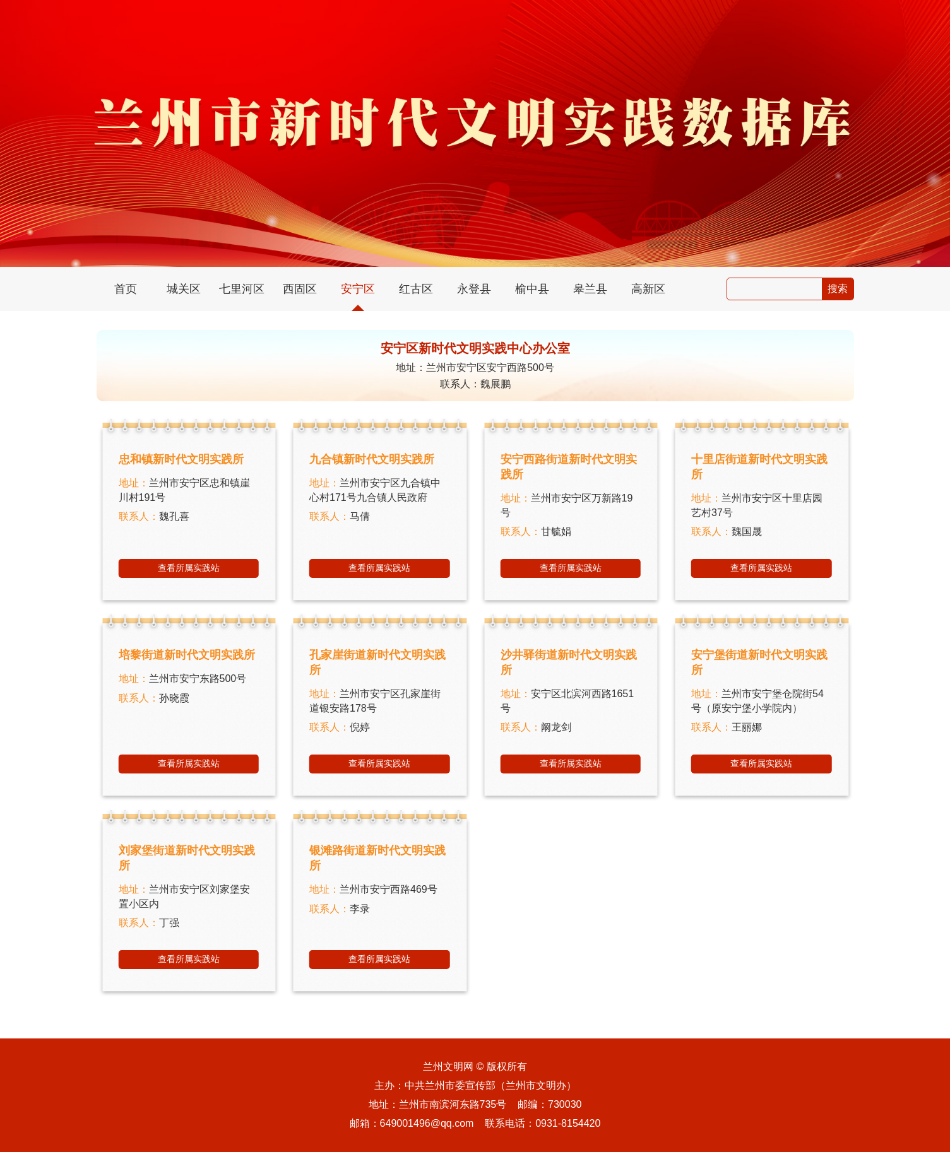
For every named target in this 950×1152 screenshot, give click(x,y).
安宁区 (358, 289)
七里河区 (241, 289)
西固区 (300, 289)
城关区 (184, 289)
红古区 (416, 289)
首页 (125, 289)
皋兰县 (590, 289)
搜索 (838, 288)
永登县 (474, 289)
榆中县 (532, 289)
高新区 (648, 289)
